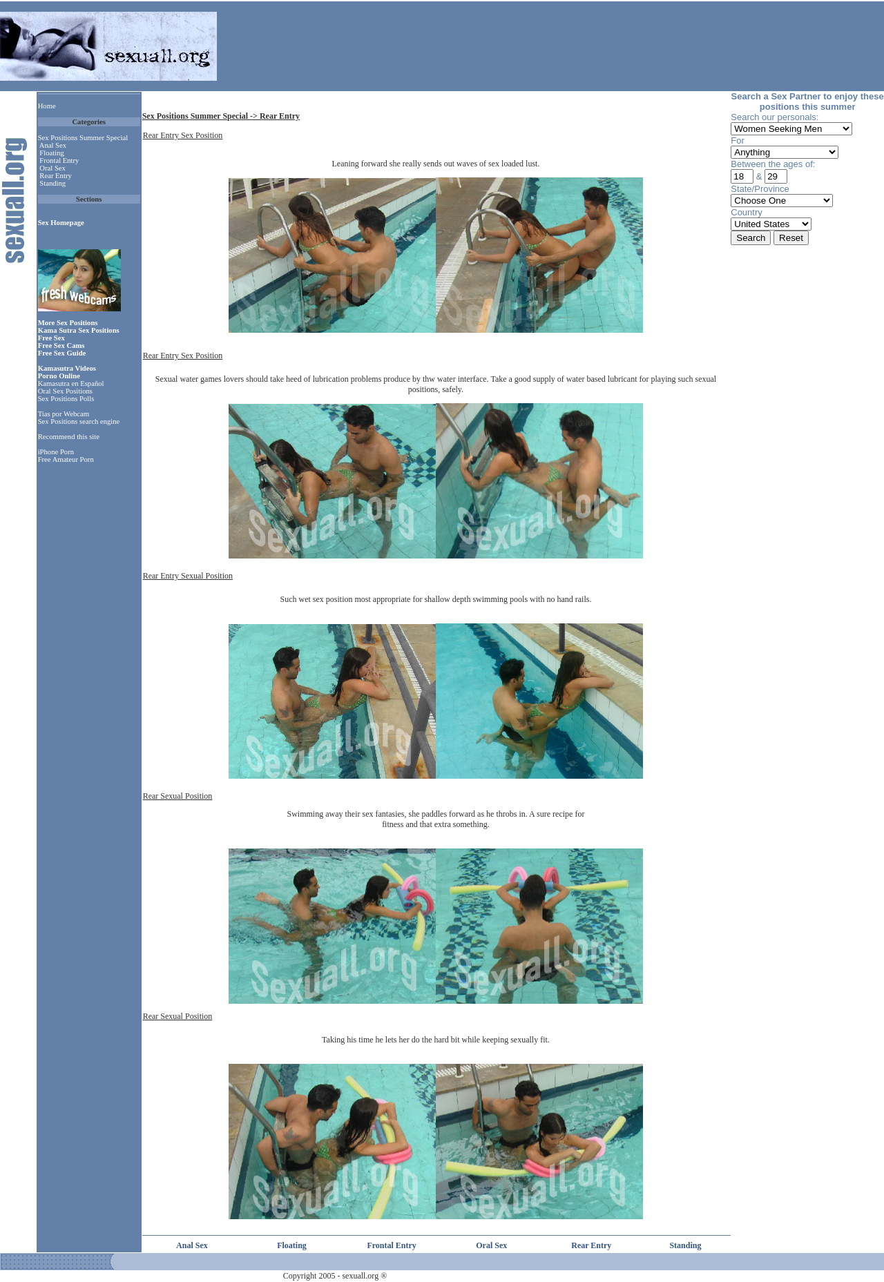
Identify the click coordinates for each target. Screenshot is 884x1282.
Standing (52, 183)
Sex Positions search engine (79, 421)
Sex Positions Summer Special (83, 138)
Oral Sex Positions (65, 391)
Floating (51, 153)
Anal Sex (52, 145)
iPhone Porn (56, 452)
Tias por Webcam (63, 414)
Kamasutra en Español (71, 383)
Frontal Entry (59, 160)
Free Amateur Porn (66, 459)
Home (47, 106)
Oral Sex (52, 168)
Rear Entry (55, 175)
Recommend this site (68, 436)
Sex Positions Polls (66, 398)
